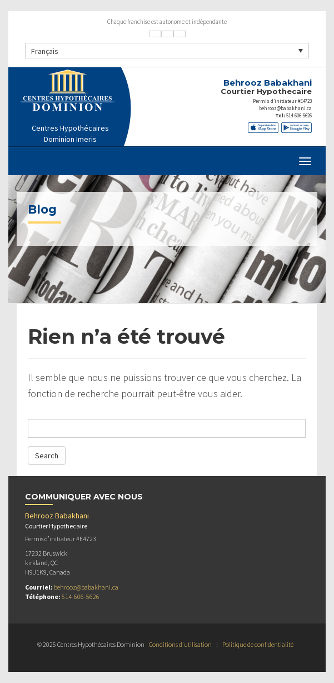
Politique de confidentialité (257, 644)
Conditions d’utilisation (180, 644)
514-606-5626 (299, 115)
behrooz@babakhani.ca (285, 108)
